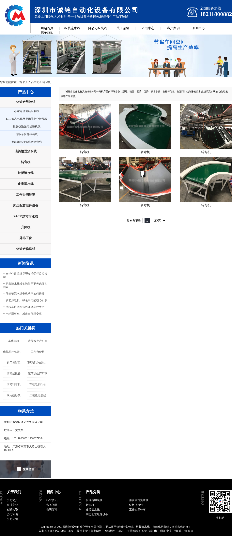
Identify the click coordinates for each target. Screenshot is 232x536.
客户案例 (173, 28)
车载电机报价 (37, 384)
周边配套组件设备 (25, 205)
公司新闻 (51, 509)
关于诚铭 (122, 28)
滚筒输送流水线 (26, 151)
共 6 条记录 (134, 220)
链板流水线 (26, 173)
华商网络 (96, 530)
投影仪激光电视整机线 (26, 126)
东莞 (144, 530)
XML (121, 530)
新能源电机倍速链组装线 (26, 141)
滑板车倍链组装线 (27, 134)
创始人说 (12, 509)
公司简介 (12, 500)
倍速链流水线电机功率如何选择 (25, 293)
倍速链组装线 (25, 102)
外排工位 (25, 238)
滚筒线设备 (14, 373)
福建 (190, 530)
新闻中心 (198, 28)
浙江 (163, 530)
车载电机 (13, 341)
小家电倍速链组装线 (26, 111)
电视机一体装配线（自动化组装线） (13, 351)
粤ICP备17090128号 (61, 530)
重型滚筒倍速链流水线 (37, 362)
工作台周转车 (25, 194)
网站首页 (47, 28)
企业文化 (12, 504)
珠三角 (183, 530)
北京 (169, 530)
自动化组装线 (97, 28)
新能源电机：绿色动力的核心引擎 (26, 300)
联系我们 (47, 32)
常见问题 (51, 504)
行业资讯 (51, 500)
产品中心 (148, 28)
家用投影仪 (14, 362)
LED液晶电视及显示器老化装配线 (26, 118)
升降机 (25, 227)
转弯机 (46, 82)
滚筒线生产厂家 (37, 341)
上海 (175, 530)
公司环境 (12, 514)
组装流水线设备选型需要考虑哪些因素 (25, 285)
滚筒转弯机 (14, 384)
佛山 (157, 530)
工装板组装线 (37, 395)
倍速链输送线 (25, 249)
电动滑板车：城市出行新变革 (24, 313)
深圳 (150, 530)
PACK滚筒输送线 (25, 216)
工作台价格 (38, 351)
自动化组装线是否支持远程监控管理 (25, 275)
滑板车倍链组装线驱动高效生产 (25, 307)
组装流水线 (72, 28)
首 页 (22, 82)
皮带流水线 (26, 183)
